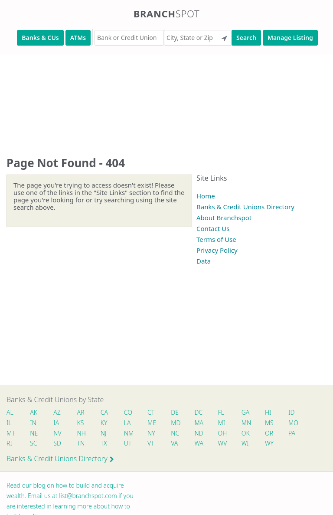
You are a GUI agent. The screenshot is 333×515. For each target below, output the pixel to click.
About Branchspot (223, 217)
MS (269, 423)
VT (150, 443)
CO (128, 412)
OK (246, 433)
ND (198, 433)
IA (56, 423)
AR (81, 412)
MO (292, 423)
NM (128, 433)
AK (33, 412)
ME (151, 423)
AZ (57, 412)
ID (291, 412)
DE (175, 412)
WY (269, 443)
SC (33, 443)
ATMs (78, 37)
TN (81, 443)
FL (221, 412)
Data (203, 261)
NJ (104, 433)
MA (198, 423)
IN (33, 423)
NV (57, 433)
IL (9, 423)
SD (57, 443)
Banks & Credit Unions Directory (245, 206)
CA (104, 412)
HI (268, 412)
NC (175, 433)
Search (246, 37)
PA (291, 433)
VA (174, 443)
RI (9, 443)
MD (175, 423)
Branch (167, 13)
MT (11, 433)
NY (151, 433)
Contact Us (212, 228)
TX (104, 443)
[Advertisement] (166, 96)
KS (80, 423)
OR (269, 433)
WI (245, 443)
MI (221, 423)
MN (246, 423)
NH (81, 433)
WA (198, 443)
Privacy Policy (217, 250)
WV (222, 443)
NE (34, 433)
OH (222, 433)
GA (246, 412)
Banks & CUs (40, 37)
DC (198, 412)
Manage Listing (290, 37)
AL (10, 412)
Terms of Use (216, 239)
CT (150, 412)
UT (128, 443)
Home (205, 195)
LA (127, 423)
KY (104, 423)
